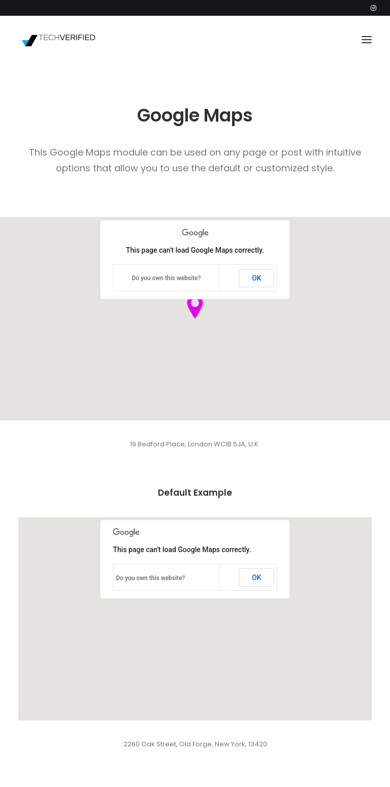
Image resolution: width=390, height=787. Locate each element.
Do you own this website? (166, 278)
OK (257, 278)
